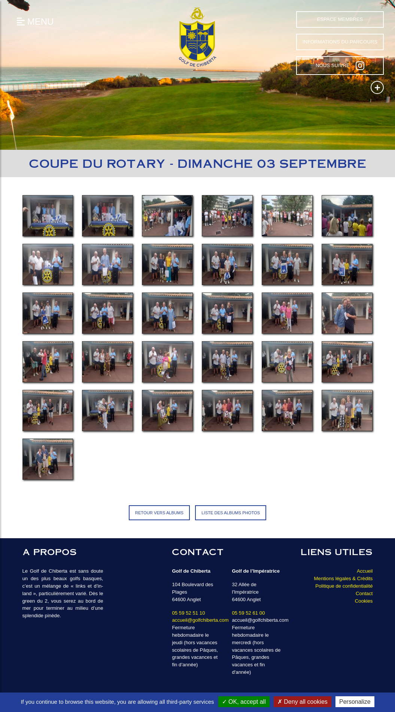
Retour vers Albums (159, 512)
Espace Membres (340, 19)
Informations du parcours (340, 42)
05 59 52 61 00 (248, 613)
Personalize (355, 702)
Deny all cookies (302, 702)
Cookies (364, 601)
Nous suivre (340, 65)
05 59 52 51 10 (188, 613)
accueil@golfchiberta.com (200, 620)
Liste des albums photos (230, 512)
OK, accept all (244, 702)
